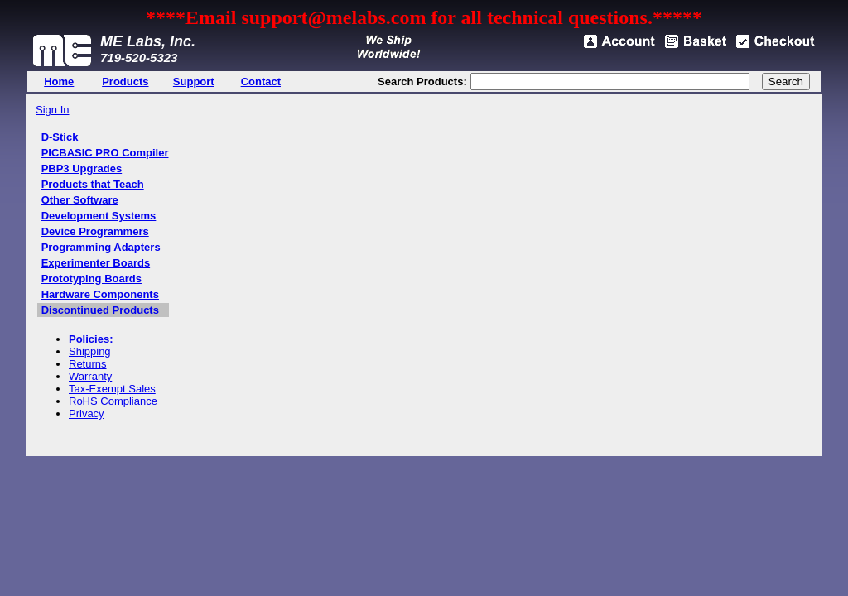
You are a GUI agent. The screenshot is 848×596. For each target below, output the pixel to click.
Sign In (52, 109)
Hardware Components (100, 294)
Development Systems (99, 215)
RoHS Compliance (113, 401)
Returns (88, 364)
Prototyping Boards (91, 278)
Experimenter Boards (96, 263)
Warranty (90, 376)
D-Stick (60, 137)
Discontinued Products (100, 310)
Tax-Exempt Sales (112, 388)
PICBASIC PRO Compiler (105, 153)
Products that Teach (92, 184)
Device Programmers (95, 231)
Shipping (90, 351)
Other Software (79, 200)
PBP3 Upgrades (82, 168)
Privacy (86, 413)
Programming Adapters (101, 247)
